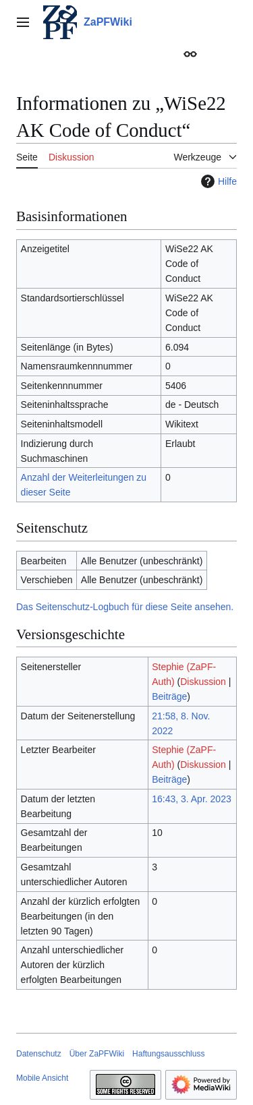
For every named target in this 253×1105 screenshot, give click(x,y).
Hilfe (217, 181)
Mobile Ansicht (42, 1078)
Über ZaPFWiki (96, 1053)
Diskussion (203, 681)
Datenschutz (38, 1053)
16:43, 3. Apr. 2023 (191, 799)
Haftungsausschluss (168, 1053)
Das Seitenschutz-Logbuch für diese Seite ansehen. (124, 606)
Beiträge (169, 696)
